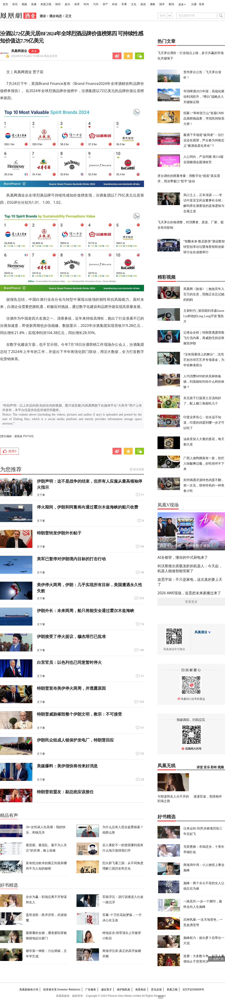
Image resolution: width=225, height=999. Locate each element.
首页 (5, 4)
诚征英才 (106, 989)
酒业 (43, 16)
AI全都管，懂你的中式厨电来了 (183, 557)
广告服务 (90, 989)
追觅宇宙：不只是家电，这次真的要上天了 (190, 582)
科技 (114, 4)
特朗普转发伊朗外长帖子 (59, 533)
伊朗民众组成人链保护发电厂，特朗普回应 (75, 740)
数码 (171, 4)
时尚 (86, 4)
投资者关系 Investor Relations (61, 989)
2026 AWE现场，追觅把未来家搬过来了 (189, 592)
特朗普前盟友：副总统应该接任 (65, 791)
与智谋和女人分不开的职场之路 (173, 798)
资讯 (15, 4)
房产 (105, 4)
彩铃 (214, 767)
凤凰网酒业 (19, 51)
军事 (124, 4)
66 (142, 546)
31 (142, 676)
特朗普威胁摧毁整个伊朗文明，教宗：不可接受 (79, 714)
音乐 (207, 767)
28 (142, 779)
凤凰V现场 (168, 504)
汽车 (96, 4)
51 (142, 495)
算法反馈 (138, 469)
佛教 (152, 4)
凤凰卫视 (45, 4)
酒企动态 (55, 16)
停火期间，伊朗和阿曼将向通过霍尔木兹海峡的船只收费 (87, 507)
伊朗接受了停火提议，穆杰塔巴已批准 (71, 636)
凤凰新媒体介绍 (28, 989)
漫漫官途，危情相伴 (208, 796)
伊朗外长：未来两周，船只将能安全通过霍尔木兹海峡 (85, 610)
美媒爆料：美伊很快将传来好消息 (67, 765)
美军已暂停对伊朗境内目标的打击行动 (71, 558)
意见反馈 (156, 989)
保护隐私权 (123, 989)
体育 (77, 4)
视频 (24, 4)
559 (141, 702)
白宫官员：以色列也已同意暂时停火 (69, 662)
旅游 (143, 4)
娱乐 (67, 4)
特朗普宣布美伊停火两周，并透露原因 (71, 688)
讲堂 (200, 767)
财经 (58, 4)
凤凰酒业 (201, 632)
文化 (133, 4)
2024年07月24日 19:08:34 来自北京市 (34, 56)
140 (141, 650)
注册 (194, 4)
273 (141, 598)
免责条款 (140, 989)
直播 (33, 4)
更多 (181, 4)
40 (142, 572)
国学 (162, 4)
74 (142, 624)
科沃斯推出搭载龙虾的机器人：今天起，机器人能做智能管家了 (190, 568)
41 (142, 728)
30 (142, 753)
